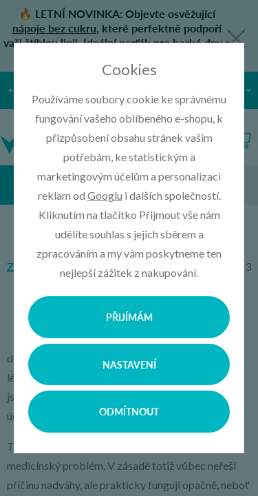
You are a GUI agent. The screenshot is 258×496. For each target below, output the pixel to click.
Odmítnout (129, 411)
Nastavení (129, 364)
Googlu (104, 195)
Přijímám (129, 317)
